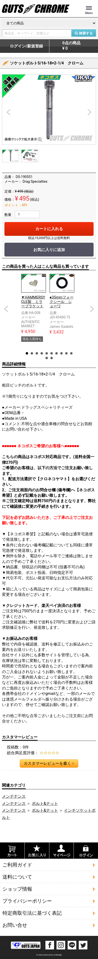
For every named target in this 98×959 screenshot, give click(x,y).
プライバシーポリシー (27, 901)
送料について (17, 877)
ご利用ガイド (17, 865)
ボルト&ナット (45, 803)
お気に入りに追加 (49, 249)
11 (46, 358)
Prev (6, 309)
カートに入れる (49, 228)
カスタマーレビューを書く (49, 763)
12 (51, 358)
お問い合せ (14, 925)
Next (92, 309)
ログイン (26, 46)
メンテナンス (14, 796)
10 (71, 353)
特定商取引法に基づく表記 (32, 913)
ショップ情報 (17, 889)
